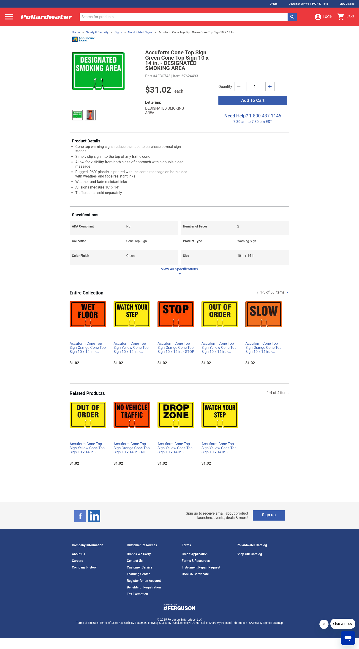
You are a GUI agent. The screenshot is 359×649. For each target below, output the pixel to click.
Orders (273, 3)
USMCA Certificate (195, 574)
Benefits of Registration (144, 587)
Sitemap (278, 622)
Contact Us (135, 561)
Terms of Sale (108, 622)
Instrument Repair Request (201, 567)
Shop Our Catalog (249, 554)
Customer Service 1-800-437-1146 (308, 3)
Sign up (269, 514)
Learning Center (138, 574)
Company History (84, 567)
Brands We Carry (139, 554)
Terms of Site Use (87, 622)
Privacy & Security (160, 622)
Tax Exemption (137, 594)
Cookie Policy (181, 622)
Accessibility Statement (133, 622)
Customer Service (139, 567)
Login (323, 17)
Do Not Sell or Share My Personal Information (219, 622)
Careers (77, 561)
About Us (78, 554)
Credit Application (194, 554)
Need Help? (236, 116)
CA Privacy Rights (260, 622)
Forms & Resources (196, 561)
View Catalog (347, 3)
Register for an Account (144, 580)
